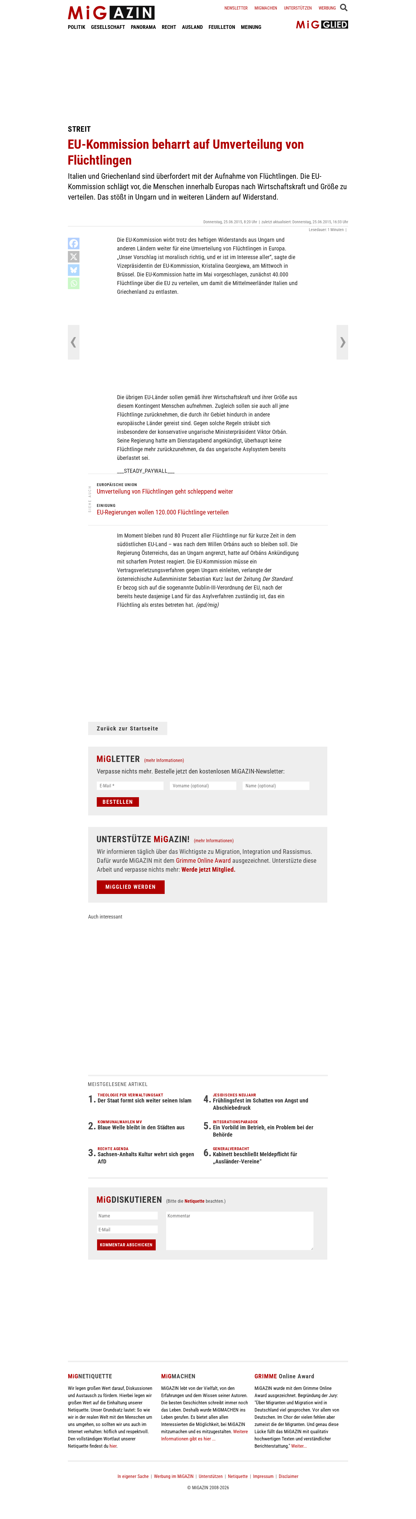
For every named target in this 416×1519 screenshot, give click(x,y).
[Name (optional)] (276, 786)
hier (112, 1446)
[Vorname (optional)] (203, 786)
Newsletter (236, 8)
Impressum (263, 1476)
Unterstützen (298, 8)
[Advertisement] (208, 77)
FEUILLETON (222, 27)
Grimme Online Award (203, 860)
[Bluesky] (73, 270)
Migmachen (266, 8)
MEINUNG (251, 27)
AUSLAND (192, 27)
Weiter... (299, 1446)
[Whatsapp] (73, 283)
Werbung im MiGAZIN (174, 1476)
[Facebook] (73, 243)
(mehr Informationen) (164, 760)
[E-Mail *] (130, 786)
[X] (73, 257)
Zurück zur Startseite (128, 728)
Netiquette (195, 1201)
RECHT (169, 27)
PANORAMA (143, 27)
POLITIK (76, 27)
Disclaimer (288, 1476)
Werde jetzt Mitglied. (208, 869)
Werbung (327, 8)
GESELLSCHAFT (108, 27)
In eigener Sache (133, 1476)
